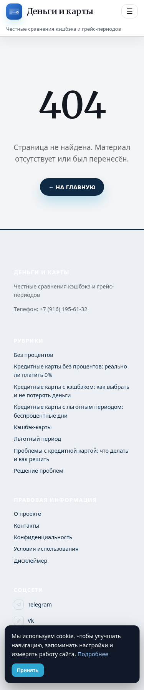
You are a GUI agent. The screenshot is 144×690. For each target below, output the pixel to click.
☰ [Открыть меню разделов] (129, 11)
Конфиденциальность (43, 537)
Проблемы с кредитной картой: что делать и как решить (71, 455)
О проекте (27, 513)
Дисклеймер (30, 560)
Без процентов (33, 354)
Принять (27, 670)
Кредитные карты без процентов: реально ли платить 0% (70, 370)
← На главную (72, 187)
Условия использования (46, 548)
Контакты (26, 525)
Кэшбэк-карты (32, 427)
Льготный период (37, 438)
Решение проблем (38, 470)
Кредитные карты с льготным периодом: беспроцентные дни (68, 411)
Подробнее (93, 654)
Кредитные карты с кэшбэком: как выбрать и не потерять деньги (71, 391)
